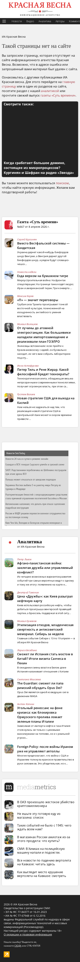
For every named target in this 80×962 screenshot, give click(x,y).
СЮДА (17, 945)
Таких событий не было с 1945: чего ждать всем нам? (44, 827)
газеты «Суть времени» (58, 95)
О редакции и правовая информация (28, 934)
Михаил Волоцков (27, 324)
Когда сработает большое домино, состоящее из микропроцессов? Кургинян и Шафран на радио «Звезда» (39, 168)
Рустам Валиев (26, 394)
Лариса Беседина (27, 650)
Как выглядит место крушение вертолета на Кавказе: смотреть (41, 874)
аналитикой (50, 91)
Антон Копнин (25, 704)
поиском (62, 183)
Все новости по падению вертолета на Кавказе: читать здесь (44, 862)
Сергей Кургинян (27, 239)
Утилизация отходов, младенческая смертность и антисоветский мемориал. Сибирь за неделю (45, 629)
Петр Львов (24, 559)
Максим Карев (25, 296)
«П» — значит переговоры (37, 300)
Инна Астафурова (28, 365)
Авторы (60, 21)
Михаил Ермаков (26, 621)
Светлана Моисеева (29, 679)
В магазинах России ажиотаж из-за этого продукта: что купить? (43, 839)
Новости (17, 21)
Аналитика (45, 21)
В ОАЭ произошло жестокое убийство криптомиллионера (45, 804)
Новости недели (26, 272)
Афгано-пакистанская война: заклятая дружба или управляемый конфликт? (45, 567)
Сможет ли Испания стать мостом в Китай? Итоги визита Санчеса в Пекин (45, 658)
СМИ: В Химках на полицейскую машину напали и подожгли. (41, 851)
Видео (30, 21)
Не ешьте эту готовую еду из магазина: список (38, 816)
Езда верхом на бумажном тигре (42, 276)
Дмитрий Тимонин (28, 592)
